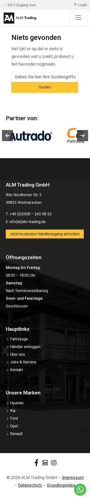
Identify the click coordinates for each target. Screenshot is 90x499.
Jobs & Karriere (23, 362)
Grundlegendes (61, 485)
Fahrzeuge (19, 339)
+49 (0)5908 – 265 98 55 (31, 214)
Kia (12, 410)
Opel (14, 426)
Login (80, 4)
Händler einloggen (25, 346)
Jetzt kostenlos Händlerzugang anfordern (45, 234)
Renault (16, 433)
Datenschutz (30, 485)
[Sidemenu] (78, 18)
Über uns (17, 354)
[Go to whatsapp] (80, 490)
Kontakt (16, 370)
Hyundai (17, 403)
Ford (14, 418)
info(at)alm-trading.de (28, 221)
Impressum (73, 477)
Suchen (45, 87)
